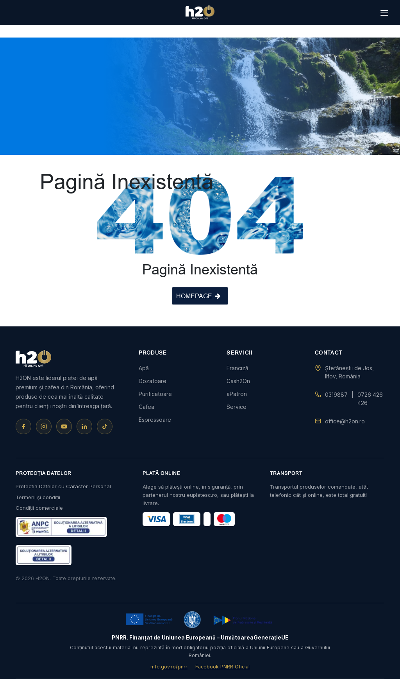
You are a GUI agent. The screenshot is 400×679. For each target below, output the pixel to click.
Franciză (237, 368)
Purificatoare (155, 394)
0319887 (336, 394)
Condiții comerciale (39, 508)
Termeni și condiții (38, 497)
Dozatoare (152, 381)
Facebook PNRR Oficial (222, 667)
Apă (144, 368)
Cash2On (238, 381)
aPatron (237, 394)
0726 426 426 (370, 398)
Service (236, 406)
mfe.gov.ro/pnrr (169, 667)
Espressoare (155, 419)
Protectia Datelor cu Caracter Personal (63, 486)
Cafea (146, 406)
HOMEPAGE (198, 295)
